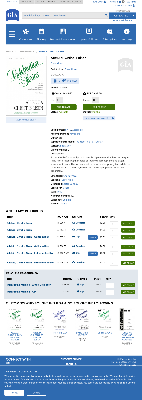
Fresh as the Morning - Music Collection (29, 284)
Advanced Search (122, 20)
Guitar (99, 141)
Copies (86, 100)
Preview (92, 237)
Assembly (77, 129)
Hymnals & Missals (89, 34)
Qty (52, 100)
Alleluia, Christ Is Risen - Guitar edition (28, 236)
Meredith (52, 2)
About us (71, 364)
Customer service (71, 359)
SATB (68, 129)
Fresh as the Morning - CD (21, 291)
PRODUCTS (11, 51)
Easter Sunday (70, 183)
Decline (36, 393)
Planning (41, 34)
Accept (14, 393)
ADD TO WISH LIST (26, 120)
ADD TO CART (63, 107)
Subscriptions (109, 34)
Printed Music (27, 51)
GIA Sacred (12, 2)
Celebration (64, 145)
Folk (59, 191)
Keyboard (75, 133)
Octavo (63, 203)
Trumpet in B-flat (84, 141)
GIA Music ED (26, 2)
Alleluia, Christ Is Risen (19, 223)
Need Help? (127, 34)
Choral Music (26, 34)
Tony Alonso (57, 63)
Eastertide (67, 179)
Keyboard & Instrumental (62, 34)
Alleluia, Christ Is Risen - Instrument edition (30, 253)
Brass (66, 187)
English (67, 199)
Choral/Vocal (70, 175)
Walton (40, 2)
